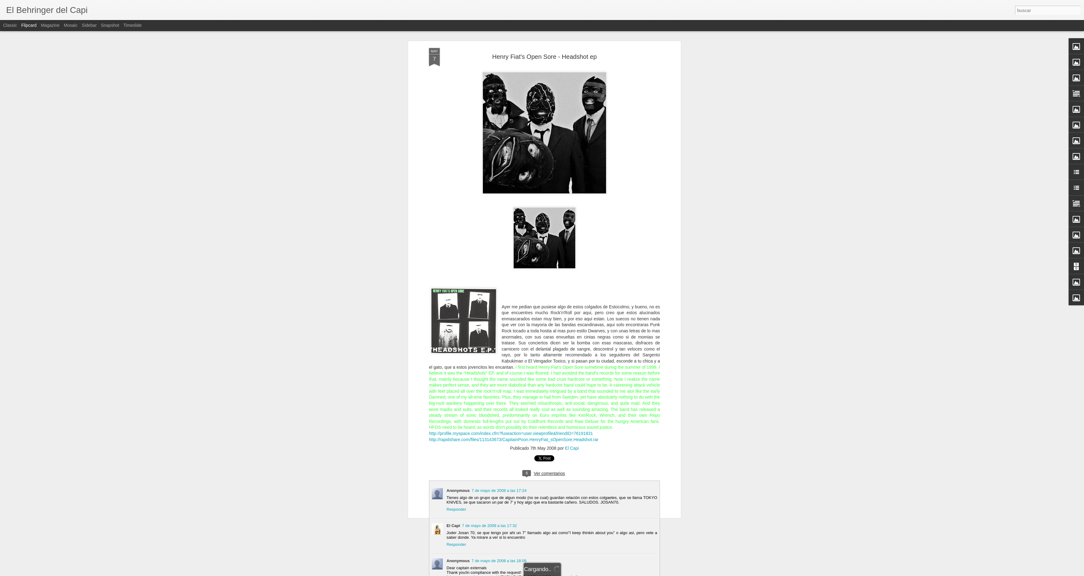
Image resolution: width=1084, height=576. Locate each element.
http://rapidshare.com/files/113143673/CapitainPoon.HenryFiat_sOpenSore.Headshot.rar (513, 439)
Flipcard (29, 25)
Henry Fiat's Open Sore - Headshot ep (544, 56)
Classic (10, 25)
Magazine (50, 25)
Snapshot (110, 25)
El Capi (572, 448)
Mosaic (70, 25)
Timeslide (132, 25)
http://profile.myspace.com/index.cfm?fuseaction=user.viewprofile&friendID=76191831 (511, 433)
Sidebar (89, 25)
